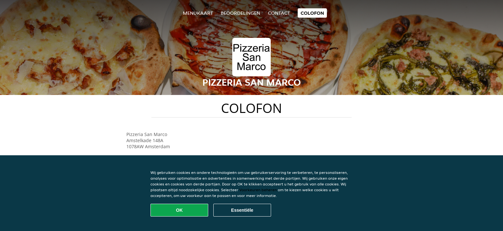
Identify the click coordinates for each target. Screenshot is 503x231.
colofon (312, 13)
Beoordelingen (240, 13)
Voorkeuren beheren (258, 189)
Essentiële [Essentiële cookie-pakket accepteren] (242, 210)
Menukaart (198, 13)
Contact (279, 13)
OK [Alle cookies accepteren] (179, 210)
